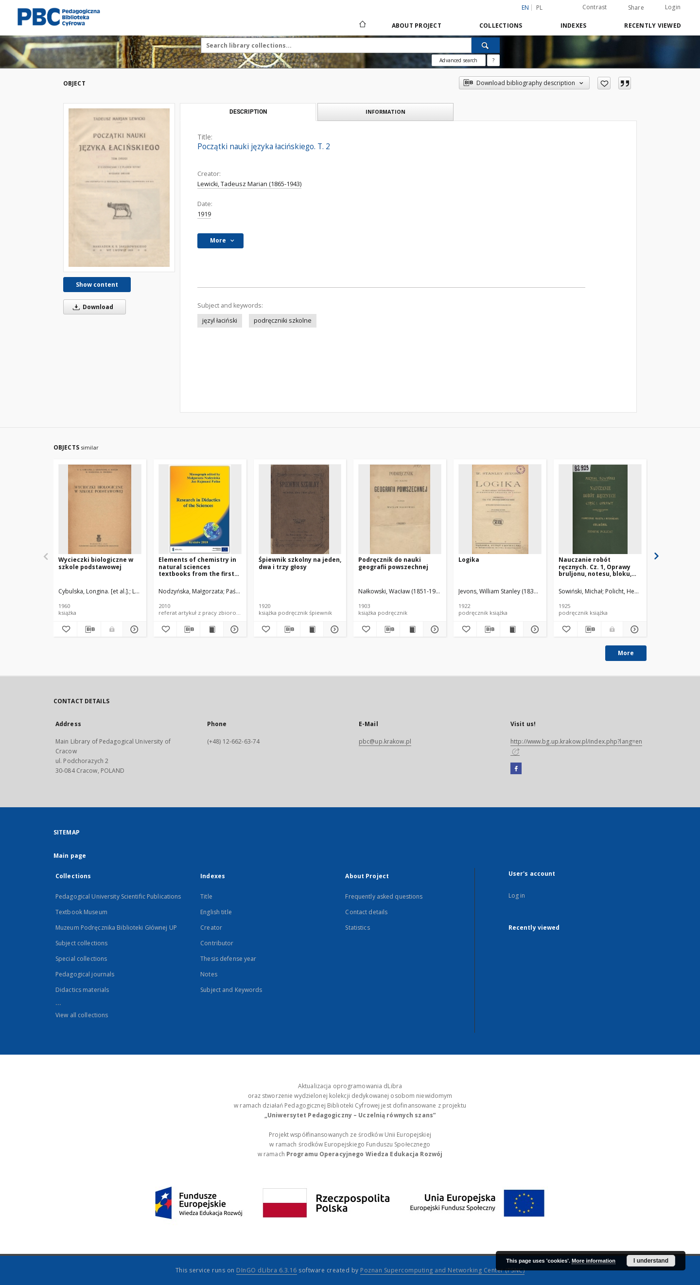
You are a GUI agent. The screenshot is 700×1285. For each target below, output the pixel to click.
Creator (211, 927)
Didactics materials (82, 990)
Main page (69, 855)
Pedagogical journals (84, 974)
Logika (468, 560)
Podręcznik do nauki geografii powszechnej (393, 563)
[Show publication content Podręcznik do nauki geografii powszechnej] (411, 629)
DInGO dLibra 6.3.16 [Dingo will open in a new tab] (266, 1270)
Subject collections (81, 943)
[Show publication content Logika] (511, 629)
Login (673, 7)
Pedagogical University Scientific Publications (118, 896)
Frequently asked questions (383, 896)
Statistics (357, 927)
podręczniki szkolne (283, 320)
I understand (650, 1260)
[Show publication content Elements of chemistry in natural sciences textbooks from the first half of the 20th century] (211, 629)
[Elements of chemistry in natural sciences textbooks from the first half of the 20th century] (200, 510)
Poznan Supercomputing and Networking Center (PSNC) (442, 1270)
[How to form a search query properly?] (493, 60)
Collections (501, 25)
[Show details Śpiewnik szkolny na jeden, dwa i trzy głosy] (333, 629)
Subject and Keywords (231, 990)
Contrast (594, 7)
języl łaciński (219, 320)
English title (216, 912)
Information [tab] (385, 111)
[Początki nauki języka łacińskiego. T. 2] (119, 187)
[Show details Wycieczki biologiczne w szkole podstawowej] (133, 629)
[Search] (486, 45)
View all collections (81, 1015)
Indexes (573, 25)
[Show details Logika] (533, 629)
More (626, 653)
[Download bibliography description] (89, 629)
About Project (416, 25)
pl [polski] (539, 7)
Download (91, 307)
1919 (204, 214)
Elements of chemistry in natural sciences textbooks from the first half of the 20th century (197, 566)
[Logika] (500, 510)
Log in (516, 895)
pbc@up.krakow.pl (385, 741)
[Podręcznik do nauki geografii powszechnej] (400, 510)
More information (593, 1261)
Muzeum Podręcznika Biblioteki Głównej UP (116, 927)
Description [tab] (248, 111)
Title (206, 896)
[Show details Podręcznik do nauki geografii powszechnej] (433, 629)
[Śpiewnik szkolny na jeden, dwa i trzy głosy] (300, 510)
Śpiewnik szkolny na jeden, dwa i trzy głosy (300, 563)
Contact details (366, 912)
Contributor (216, 943)
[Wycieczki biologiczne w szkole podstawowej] (100, 510)
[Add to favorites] (604, 83)
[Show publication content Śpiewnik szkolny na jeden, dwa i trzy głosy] (311, 629)
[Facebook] (516, 768)
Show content (97, 284)
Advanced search (458, 60)
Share (636, 8)
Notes (208, 974)
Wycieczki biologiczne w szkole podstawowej (95, 563)
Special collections (81, 959)
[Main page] (362, 25)
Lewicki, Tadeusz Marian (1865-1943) (249, 184)
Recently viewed (652, 25)
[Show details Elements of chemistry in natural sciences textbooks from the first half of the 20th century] (233, 629)
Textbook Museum (81, 912)
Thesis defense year (228, 959)
